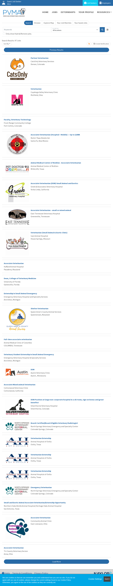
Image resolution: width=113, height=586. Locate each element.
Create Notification (101, 44)
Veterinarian (36, 89)
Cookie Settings (95, 579)
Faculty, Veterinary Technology (17, 119)
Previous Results (56, 50)
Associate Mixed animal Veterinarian (19, 384)
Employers (105, 2)
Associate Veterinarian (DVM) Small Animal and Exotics (54, 183)
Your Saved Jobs (80, 23)
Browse (37, 23)
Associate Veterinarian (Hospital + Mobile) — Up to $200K (55, 134)
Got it (107, 579)
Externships (68, 12)
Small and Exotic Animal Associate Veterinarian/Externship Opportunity (35, 502)
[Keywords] (27, 29)
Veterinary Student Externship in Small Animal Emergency (29, 354)
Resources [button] (103, 12)
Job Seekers (90, 2)
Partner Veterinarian (39, 58)
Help (6, 573)
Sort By (6, 44)
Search (28, 23)
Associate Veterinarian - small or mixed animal (51, 210)
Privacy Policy (41, 573)
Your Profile (86, 12)
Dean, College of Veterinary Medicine (20, 278)
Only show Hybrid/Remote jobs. (19, 34)
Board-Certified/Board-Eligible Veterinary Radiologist (54, 423)
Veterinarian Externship (41, 438)
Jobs (54, 12)
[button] (107, 29)
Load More (56, 561)
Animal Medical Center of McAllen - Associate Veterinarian (56, 163)
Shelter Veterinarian (39, 308)
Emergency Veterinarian (41, 487)
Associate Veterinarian (14, 263)
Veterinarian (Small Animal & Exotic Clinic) (49, 232)
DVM (32, 369)
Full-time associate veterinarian (18, 339)
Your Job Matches (64, 23)
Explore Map (49, 23)
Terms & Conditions (22, 573)
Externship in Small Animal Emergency (20, 293)
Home (45, 12)
